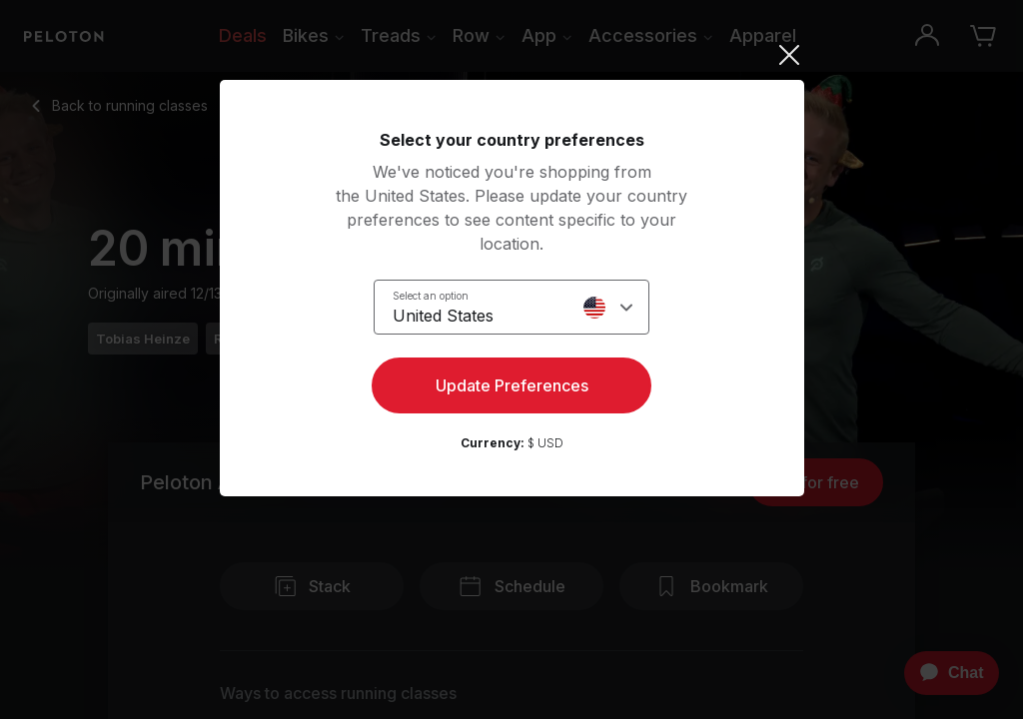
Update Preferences (512, 385)
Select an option (431, 296)
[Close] (512, 55)
